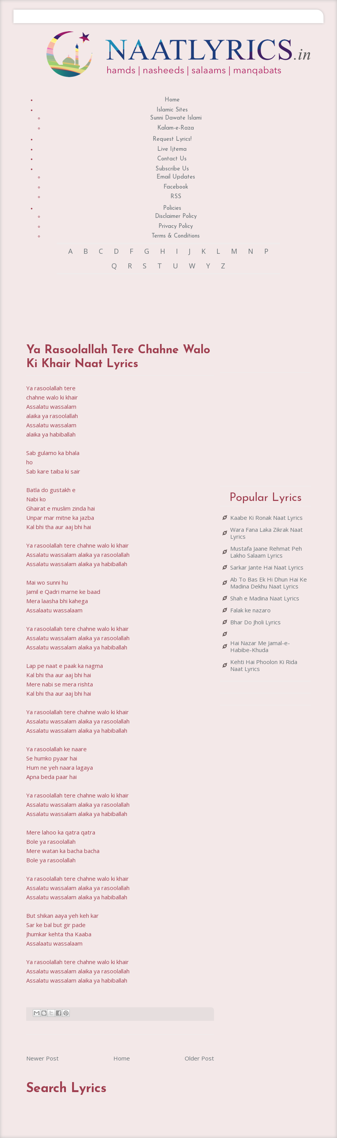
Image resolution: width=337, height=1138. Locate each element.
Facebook (175, 187)
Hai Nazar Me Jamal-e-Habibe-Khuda (260, 646)
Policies (172, 208)
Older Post (199, 1058)
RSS (175, 197)
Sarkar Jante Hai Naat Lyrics (266, 567)
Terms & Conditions (176, 236)
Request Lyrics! (172, 139)
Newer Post (42, 1058)
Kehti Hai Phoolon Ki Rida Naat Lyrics (263, 665)
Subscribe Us (172, 169)
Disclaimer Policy (176, 216)
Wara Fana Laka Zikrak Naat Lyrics (266, 533)
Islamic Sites (172, 110)
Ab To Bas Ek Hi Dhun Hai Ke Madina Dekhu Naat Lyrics (268, 583)
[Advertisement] (166, 301)
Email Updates (176, 177)
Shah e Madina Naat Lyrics (264, 598)
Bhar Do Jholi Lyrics (255, 622)
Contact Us (172, 159)
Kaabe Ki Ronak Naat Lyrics (266, 517)
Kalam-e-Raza (175, 128)
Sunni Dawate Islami (176, 118)
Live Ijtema (172, 149)
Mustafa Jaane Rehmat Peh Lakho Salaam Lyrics (266, 552)
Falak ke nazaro (250, 610)
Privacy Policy (175, 226)
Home (172, 100)
